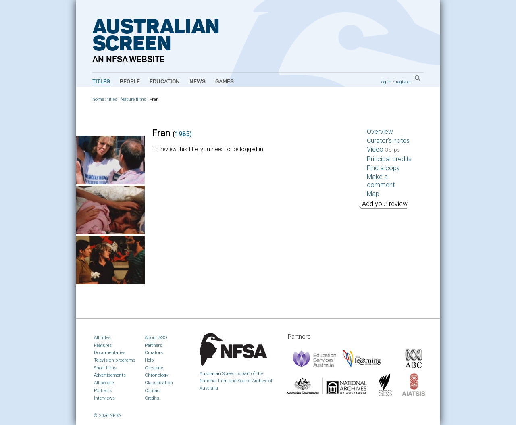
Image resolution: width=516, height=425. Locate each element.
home (98, 99)
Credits (152, 398)
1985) (183, 134)
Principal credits (389, 159)
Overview (380, 131)
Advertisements (110, 375)
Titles (101, 82)
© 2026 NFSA (107, 415)
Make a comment (381, 181)
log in (385, 82)
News (197, 82)
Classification (159, 382)
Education (165, 82)
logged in (251, 149)
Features (103, 345)
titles (112, 99)
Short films (105, 368)
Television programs (114, 360)
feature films (133, 99)
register (403, 82)
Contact (153, 390)
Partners (153, 345)
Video (383, 149)
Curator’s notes (388, 140)
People (130, 82)
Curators (154, 352)
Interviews (104, 398)
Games (224, 82)
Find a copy (383, 168)
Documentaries (109, 352)
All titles (102, 337)
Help (149, 360)
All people (104, 382)
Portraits (103, 390)
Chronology (157, 375)
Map (373, 194)
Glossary (154, 368)
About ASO (156, 337)
